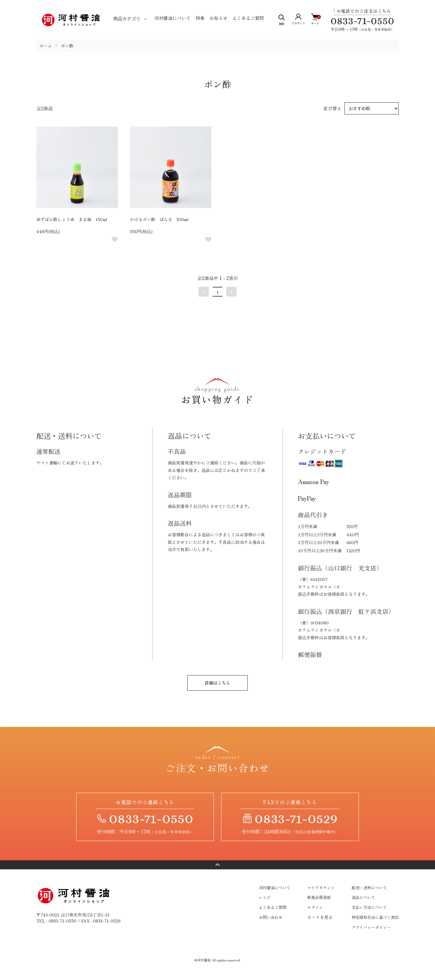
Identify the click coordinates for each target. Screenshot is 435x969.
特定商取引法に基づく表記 (375, 917)
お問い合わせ (270, 917)
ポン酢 (67, 46)
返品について (363, 897)
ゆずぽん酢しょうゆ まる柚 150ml (71, 219)
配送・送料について (369, 887)
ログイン (315, 907)
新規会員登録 (319, 897)
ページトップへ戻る (217, 864)
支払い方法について (369, 907)
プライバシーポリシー (371, 927)
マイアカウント (321, 887)
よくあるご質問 (248, 18)
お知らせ (218, 18)
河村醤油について (172, 18)
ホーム (45, 46)
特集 (200, 18)
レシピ (265, 897)
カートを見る (320, 917)
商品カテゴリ (126, 18)
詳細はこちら (217, 683)
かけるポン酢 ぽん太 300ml (159, 219)
